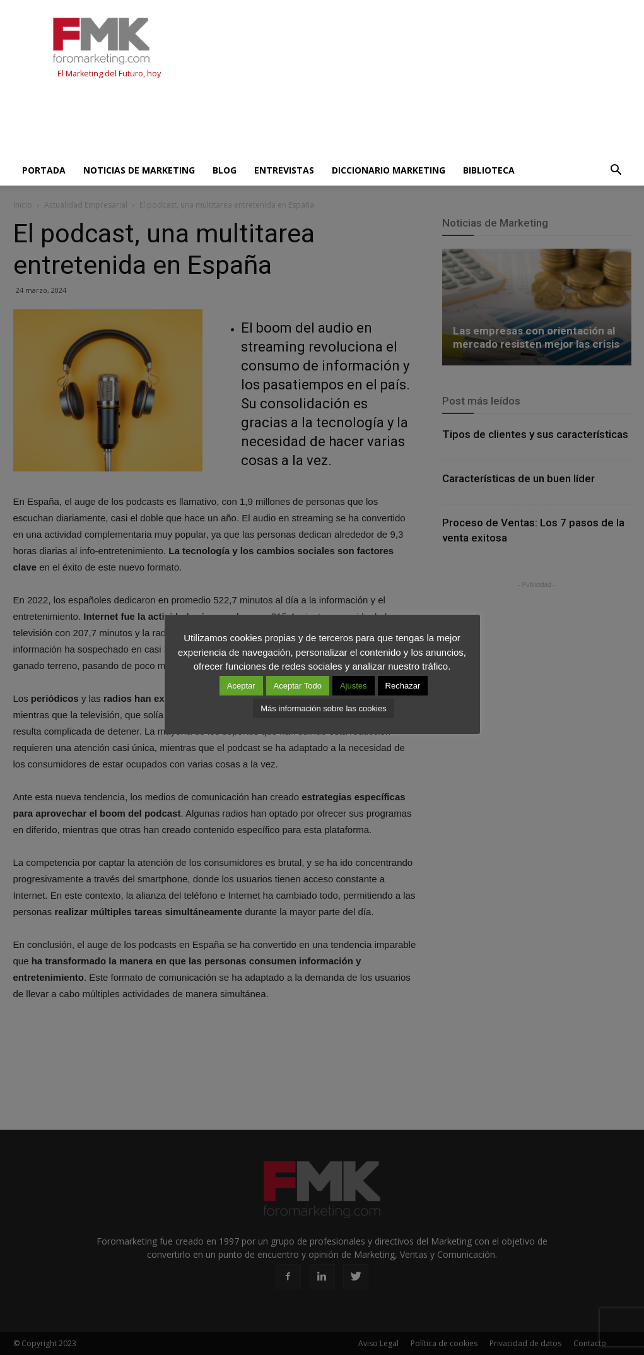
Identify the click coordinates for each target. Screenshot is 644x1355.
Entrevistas (284, 170)
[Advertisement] (242, 121)
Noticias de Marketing (139, 170)
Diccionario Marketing (388, 170)
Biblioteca (489, 170)
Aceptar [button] (241, 685)
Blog (225, 170)
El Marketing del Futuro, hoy (109, 73)
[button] (616, 170)
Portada (44, 170)
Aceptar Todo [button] (298, 685)
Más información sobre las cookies (323, 708)
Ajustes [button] (353, 685)
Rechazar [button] (403, 685)
